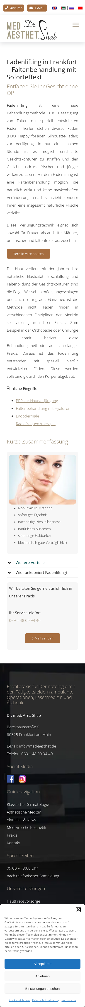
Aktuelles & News (21, 819)
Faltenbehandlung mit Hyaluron (43, 408)
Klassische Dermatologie (28, 804)
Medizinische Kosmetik (26, 827)
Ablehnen (42, 976)
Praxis (12, 835)
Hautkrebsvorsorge (23, 901)
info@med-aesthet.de (37, 746)
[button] (78, 909)
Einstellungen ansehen (42, 988)
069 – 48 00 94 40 (25, 620)
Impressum (69, 1000)
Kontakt (13, 842)
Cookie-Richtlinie (19, 1000)
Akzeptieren (42, 964)
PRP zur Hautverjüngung (37, 400)
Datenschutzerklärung (45, 1000)
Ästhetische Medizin (24, 812)
